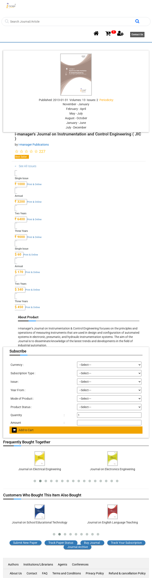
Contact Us (137, 34)
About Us (16, 573)
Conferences (80, 564)
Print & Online (34, 184)
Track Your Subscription (126, 542)
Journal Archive (77, 547)
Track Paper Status (60, 542)
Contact (32, 573)
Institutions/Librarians (38, 564)
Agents (62, 564)
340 (19, 289)
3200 (20, 202)
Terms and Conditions (66, 573)
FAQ (45, 573)
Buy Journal (92, 542)
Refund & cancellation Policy (127, 573)
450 (19, 307)
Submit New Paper (25, 542)
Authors (13, 564)
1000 (20, 184)
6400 (20, 219)
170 (19, 272)
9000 (20, 237)
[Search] (72, 21)
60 (18, 254)
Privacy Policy (95, 573)
